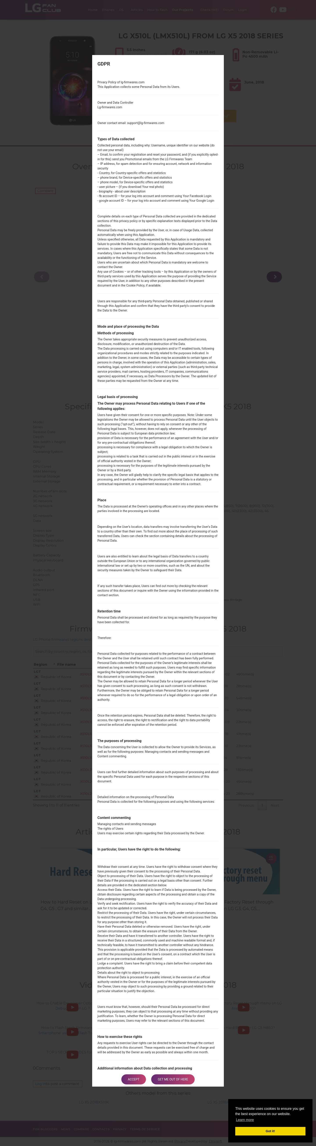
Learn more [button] (245, 1120)
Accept (133, 1079)
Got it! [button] (270, 1131)
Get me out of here (173, 1079)
